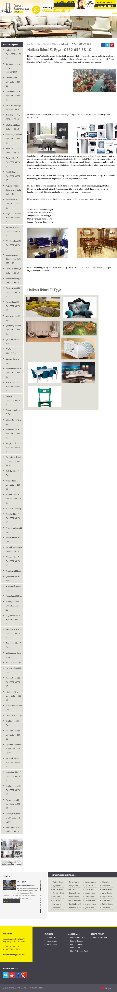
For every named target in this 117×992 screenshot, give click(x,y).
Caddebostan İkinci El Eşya (13, 655)
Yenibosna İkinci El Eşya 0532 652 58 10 (13, 790)
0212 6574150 (105, 5)
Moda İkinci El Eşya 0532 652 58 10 (13, 829)
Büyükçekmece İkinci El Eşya (12, 351)
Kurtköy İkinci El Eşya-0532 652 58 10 (13, 605)
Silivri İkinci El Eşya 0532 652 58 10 (13, 150)
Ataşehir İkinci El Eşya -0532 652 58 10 (13, 498)
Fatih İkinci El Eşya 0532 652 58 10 (13, 270)
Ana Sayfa (31, 44)
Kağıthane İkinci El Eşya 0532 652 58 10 (13, 217)
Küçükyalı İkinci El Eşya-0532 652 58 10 (13, 619)
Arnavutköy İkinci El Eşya (14, 530)
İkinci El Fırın (75, 947)
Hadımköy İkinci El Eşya (13, 670)
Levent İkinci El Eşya (14, 715)
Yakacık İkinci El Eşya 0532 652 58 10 (13, 762)
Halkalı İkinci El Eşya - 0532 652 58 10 (76, 44)
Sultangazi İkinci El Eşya (13, 645)
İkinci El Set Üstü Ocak (79, 951)
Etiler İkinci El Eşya (13, 662)
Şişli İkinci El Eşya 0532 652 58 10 (13, 117)
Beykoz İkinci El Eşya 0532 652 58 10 (13, 386)
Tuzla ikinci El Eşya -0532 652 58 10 (13, 107)
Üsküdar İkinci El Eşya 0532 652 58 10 (13, 81)
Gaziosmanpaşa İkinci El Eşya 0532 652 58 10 (13, 259)
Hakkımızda (51, 937)
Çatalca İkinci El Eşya (12, 341)
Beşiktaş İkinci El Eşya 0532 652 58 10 (13, 400)
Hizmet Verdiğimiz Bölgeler (48, 44)
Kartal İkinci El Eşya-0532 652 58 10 (13, 203)
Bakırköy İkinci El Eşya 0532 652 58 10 (13, 433)
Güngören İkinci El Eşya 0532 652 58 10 (13, 245)
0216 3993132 (87, 5)
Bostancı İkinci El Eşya (13, 539)
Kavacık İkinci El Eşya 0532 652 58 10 (13, 804)
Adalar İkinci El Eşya (14, 508)
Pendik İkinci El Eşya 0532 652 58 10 (13, 176)
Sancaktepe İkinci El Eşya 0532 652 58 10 (14, 633)
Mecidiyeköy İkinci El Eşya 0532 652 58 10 (13, 817)
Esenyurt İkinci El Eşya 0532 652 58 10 (13, 292)
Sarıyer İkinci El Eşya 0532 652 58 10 (13, 162)
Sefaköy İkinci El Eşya (12, 723)
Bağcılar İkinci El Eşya (12, 473)
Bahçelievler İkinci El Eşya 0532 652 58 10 (13, 461)
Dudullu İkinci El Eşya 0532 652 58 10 (13, 518)
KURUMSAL (49, 934)
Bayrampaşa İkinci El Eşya (13, 412)
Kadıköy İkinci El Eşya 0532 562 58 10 (13, 231)
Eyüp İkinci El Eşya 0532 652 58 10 (13, 280)
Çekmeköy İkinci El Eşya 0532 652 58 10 (13, 329)
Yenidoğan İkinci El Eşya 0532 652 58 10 (13, 776)
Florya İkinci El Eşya (14, 596)
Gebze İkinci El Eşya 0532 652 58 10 (14, 549)
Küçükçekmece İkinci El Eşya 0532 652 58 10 (13, 190)
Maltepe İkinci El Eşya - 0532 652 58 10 (13, 54)
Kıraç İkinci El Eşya (13, 571)
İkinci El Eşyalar (74, 934)
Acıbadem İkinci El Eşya (13, 588)
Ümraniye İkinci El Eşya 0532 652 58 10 (13, 95)
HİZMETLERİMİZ (97, 934)
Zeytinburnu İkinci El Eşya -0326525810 (13, 68)
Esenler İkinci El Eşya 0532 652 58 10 (13, 306)
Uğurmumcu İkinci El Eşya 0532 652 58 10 (13, 748)
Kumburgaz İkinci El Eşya (14, 707)
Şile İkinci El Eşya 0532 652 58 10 (13, 127)
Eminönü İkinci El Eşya (13, 318)
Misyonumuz (52, 944)
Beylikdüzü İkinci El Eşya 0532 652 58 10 (13, 372)
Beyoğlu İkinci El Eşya (12, 361)
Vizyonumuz (52, 941)
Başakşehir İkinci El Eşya (13, 422)
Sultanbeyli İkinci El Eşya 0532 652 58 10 (14, 138)
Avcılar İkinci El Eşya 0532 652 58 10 (13, 484)
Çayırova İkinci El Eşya (13, 578)
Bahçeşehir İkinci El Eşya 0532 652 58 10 (13, 447)
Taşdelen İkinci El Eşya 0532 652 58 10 (13, 734)
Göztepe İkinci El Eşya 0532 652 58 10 (13, 561)
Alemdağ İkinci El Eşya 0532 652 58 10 (13, 682)
